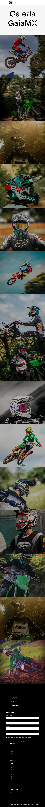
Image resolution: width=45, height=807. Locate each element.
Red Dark (11, 769)
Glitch (11, 787)
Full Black (12, 780)
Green (11, 774)
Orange (11, 767)
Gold (11, 776)
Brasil (11, 797)
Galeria (11, 755)
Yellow (11, 785)
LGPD (11, 762)
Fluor (11, 778)
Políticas (7, 802)
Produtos (12, 751)
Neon (11, 792)
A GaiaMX (12, 749)
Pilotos (11, 753)
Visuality (37, 804)
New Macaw (12, 783)
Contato (11, 760)
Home (11, 746)
